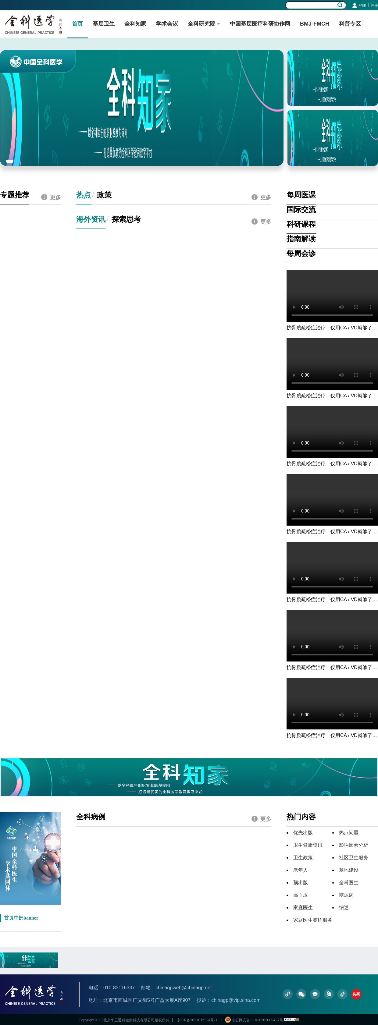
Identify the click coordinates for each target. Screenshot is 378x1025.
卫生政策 (303, 857)
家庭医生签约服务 (312, 920)
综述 (344, 907)
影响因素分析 (353, 845)
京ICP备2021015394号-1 (197, 1020)
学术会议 (167, 24)
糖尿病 (346, 895)
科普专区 (350, 24)
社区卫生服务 (353, 857)
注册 (374, 5)
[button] (9, 161)
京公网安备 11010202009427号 (254, 1020)
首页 (77, 24)
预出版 (300, 882)
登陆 (362, 5)
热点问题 (348, 832)
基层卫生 (104, 24)
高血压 (300, 895)
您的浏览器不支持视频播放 (332, 296)
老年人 (300, 870)
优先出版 (303, 832)
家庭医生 (303, 907)
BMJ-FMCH (314, 24)
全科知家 (135, 24)
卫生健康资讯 (308, 845)
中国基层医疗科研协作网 (260, 24)
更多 (51, 197)
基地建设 (348, 870)
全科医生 (348, 882)
